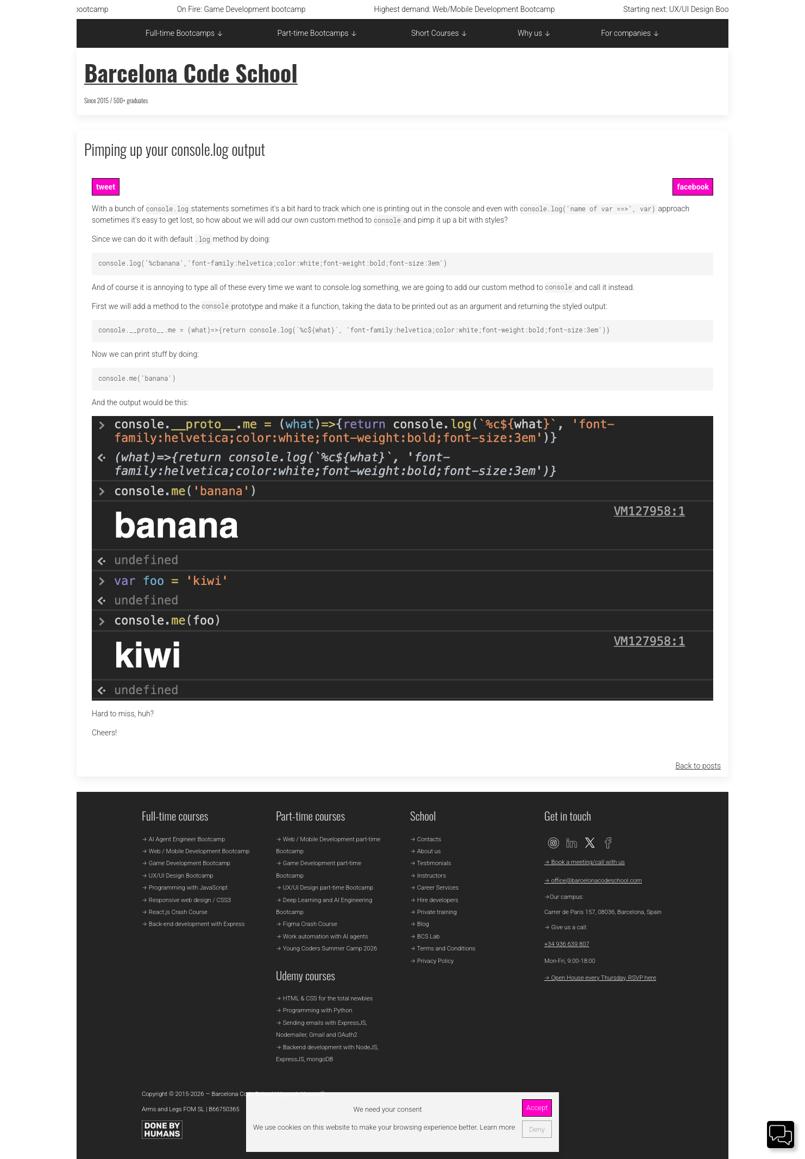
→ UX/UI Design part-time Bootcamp (324, 887)
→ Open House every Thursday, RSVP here (600, 977)
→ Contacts (425, 839)
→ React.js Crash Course (174, 912)
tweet (105, 186)
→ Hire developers (434, 900)
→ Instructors (428, 875)
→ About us (425, 851)
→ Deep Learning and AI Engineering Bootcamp (324, 906)
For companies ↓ (630, 33)
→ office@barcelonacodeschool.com (593, 880)
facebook (693, 186)
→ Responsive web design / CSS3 (186, 900)
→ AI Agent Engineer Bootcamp (183, 839)
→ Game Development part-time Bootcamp (318, 869)
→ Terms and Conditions (442, 948)
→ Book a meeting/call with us (584, 862)
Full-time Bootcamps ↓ (184, 33)
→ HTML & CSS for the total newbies (324, 998)
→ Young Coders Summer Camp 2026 (326, 948)
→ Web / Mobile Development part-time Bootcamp (328, 845)
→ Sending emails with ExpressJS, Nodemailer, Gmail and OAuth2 (321, 1028)
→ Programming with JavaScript (185, 887)
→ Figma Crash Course (306, 924)
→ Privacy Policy (432, 961)
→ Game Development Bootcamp (186, 863)
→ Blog (419, 924)
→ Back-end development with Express (193, 924)
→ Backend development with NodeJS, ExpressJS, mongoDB (327, 1053)
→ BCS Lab (424, 936)
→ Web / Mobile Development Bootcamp (195, 851)
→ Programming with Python (314, 1010)
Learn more (496, 1127)
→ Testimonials (430, 863)
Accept (537, 1108)
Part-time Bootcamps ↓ (317, 33)
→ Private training (433, 912)
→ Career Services (434, 887)
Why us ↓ (534, 33)
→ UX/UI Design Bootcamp (177, 875)
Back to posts (698, 765)
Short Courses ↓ (439, 33)
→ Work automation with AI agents (322, 936)
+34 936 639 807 (566, 944)
